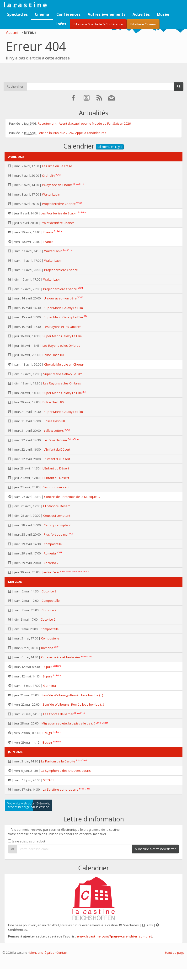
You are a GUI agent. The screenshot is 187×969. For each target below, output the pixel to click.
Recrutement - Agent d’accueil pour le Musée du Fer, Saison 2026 (84, 123)
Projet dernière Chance (59, 204)
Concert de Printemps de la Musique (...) (72, 497)
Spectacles (17, 14)
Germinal (50, 685)
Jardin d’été (51, 572)
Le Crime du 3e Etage (57, 166)
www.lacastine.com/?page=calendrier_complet (114, 936)
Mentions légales (41, 952)
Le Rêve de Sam (55, 440)
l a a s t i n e (25, 4)
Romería (50, 553)
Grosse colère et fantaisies (60, 657)
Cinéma (42, 14)
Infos (61, 24)
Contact (61, 952)
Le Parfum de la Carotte (58, 761)
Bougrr (47, 733)
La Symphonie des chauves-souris (66, 770)
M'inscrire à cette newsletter (155, 849)
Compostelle (53, 544)
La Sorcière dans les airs (60, 789)
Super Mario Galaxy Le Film (63, 308)
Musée (163, 14)
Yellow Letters (54, 430)
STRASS (48, 780)
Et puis (47, 667)
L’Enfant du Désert (57, 449)
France (48, 232)
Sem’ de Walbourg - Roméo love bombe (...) (72, 695)
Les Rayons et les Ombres (62, 327)
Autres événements (106, 14)
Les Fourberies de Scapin (59, 213)
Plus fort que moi (56, 534)
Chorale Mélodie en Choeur (64, 364)
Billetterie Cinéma (143, 24)
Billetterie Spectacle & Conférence (98, 24)
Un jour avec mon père (60, 298)
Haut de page (175, 952)
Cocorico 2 (51, 563)
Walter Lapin (51, 194)
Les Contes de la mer (58, 714)
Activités (141, 14)
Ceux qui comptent (56, 487)
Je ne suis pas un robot (26, 841)
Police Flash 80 (53, 355)
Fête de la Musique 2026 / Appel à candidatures (72, 133)
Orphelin (48, 175)
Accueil (13, 32)
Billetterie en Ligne (109, 147)
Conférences (68, 14)
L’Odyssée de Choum (57, 185)
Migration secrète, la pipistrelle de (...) (68, 723)
